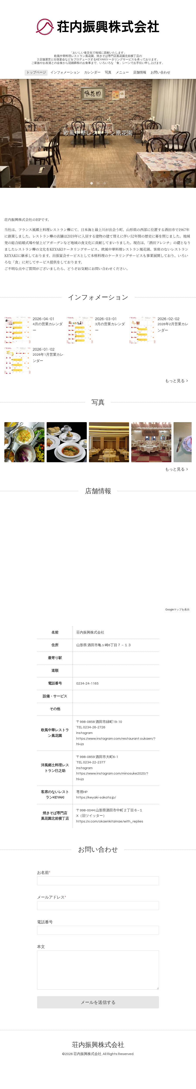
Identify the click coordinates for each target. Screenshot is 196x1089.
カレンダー (92, 72)
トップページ (36, 72)
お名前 (43, 873)
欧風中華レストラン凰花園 (98, 133)
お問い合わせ (160, 72)
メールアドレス (51, 897)
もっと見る (176, 381)
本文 (41, 947)
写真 (108, 72)
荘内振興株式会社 (98, 1044)
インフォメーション (65, 72)
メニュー (122, 72)
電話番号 (45, 922)
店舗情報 (139, 72)
